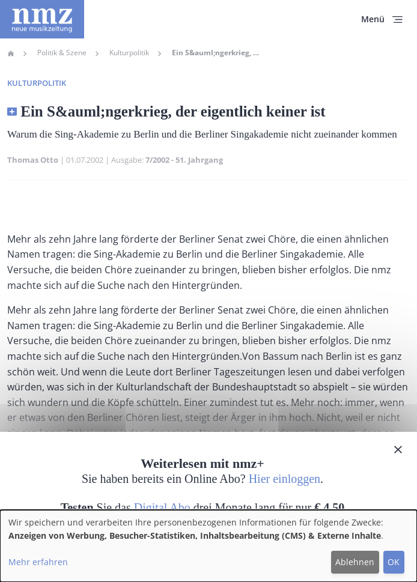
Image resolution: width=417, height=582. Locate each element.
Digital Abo (162, 507)
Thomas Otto (32, 159)
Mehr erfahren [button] (38, 562)
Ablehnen (354, 562)
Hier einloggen (284, 478)
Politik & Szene (62, 53)
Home (10, 53)
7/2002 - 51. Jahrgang (184, 159)
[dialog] (208, 546)
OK (394, 562)
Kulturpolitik (129, 53)
